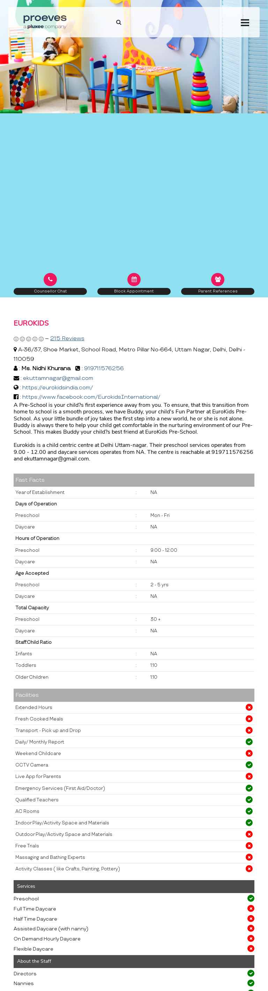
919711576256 (104, 368)
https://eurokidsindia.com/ (57, 387)
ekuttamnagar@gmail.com (58, 378)
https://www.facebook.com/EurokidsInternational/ (91, 397)
